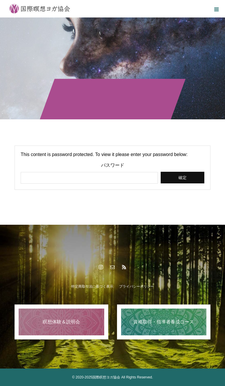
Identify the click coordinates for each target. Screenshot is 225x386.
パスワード (112, 165)
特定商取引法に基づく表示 (92, 286)
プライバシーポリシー (136, 286)
